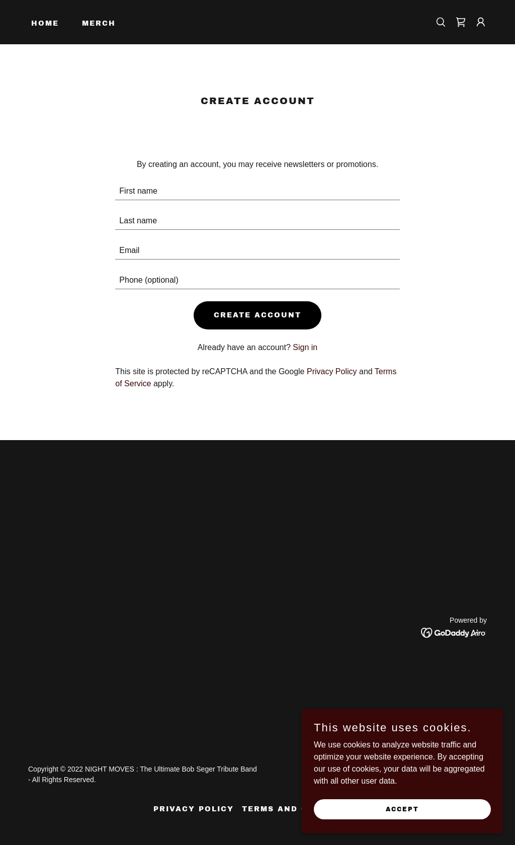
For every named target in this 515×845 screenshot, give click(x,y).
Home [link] (45, 23)
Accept (402, 808)
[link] (461, 22)
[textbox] (257, 191)
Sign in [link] (305, 347)
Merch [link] (99, 23)
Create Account (257, 315)
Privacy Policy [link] (332, 371)
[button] (481, 22)
